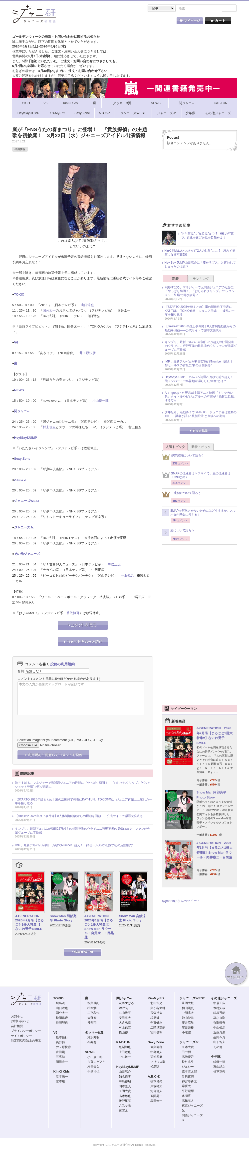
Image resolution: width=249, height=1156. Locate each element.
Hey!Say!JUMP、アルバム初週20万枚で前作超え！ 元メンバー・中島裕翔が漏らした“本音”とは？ (201, 379)
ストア (77, 22)
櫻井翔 (91, 1023)
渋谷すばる (126, 1003)
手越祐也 (93, 1072)
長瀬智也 (62, 1023)
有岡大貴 (125, 1091)
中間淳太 (188, 1013)
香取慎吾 (72, 613)
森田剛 (60, 1052)
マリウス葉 (157, 1062)
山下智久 (219, 1042)
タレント (159, 22)
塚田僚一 (156, 1101)
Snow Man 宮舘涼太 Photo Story (132, 919)
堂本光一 (62, 1077)
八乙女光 (125, 1106)
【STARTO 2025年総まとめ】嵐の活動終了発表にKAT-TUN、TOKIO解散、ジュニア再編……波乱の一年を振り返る (83, 802)
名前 (20, 672)
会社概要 (17, 1026)
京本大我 (188, 1047)
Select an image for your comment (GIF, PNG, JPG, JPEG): (60, 740)
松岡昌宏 (62, 1018)
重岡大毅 (188, 1003)
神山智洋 (188, 1018)
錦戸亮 (123, 1008)
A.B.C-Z (20, 480)
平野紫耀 (188, 1091)
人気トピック (175, 447)
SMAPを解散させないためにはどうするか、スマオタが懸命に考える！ (199, 513)
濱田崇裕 (188, 1028)
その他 (217, 1047)
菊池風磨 (156, 1057)
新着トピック (201, 447)
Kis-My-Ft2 (156, 999)
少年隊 (216, 1057)
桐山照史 (188, 1008)
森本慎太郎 (189, 1072)
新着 (175, 279)
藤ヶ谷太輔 (157, 1008)
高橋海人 (188, 1101)
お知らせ (17, 1017)
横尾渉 (154, 1018)
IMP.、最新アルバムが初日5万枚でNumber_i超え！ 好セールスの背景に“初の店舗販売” (74, 845)
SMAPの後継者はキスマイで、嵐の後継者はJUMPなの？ (196, 476)
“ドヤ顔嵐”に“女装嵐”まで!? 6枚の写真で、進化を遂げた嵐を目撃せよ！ (207, 236)
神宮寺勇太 (189, 1082)
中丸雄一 (125, 1057)
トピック (132, 22)
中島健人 (156, 1052)
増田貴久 (93, 1067)
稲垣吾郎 (219, 1013)
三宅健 (60, 1057)
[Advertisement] (199, 188)
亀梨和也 (125, 1047)
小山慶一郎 (100, 401)
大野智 (91, 1018)
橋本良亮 (156, 1082)
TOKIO (19, 295)
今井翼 (91, 1043)
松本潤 (91, 1008)
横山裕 (123, 1033)
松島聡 (154, 1067)
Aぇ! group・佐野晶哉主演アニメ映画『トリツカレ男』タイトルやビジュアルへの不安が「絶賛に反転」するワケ (201, 397)
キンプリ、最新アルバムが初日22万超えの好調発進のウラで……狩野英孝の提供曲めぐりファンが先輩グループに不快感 (82, 831)
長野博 (60, 1043)
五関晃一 (156, 1096)
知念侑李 (125, 1077)
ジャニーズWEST (27, 501)
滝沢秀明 (93, 1038)
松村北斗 (188, 1062)
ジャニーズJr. (24, 528)
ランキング (201, 279)
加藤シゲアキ (96, 1062)
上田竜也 (125, 1052)
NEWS (19, 390)
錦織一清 (219, 1062)
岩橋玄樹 (188, 1077)
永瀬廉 (186, 1096)
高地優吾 (188, 1057)
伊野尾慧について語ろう (183, 457)
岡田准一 (62, 1062)
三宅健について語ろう (181, 495)
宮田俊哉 (156, 1033)
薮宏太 (123, 1111)
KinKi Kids (61, 1072)
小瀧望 (186, 1033)
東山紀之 (219, 1067)
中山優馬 (127, 576)
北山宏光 (156, 1003)
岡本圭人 (125, 1087)
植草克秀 (219, 1072)
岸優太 (186, 1086)
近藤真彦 (219, 1033)
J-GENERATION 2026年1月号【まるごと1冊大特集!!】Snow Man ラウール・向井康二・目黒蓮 (99, 927)
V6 (16, 343)
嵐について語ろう (178, 532)
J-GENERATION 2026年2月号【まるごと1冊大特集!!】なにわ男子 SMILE (29, 923)
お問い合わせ (20, 1021)
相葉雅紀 (93, 1003)
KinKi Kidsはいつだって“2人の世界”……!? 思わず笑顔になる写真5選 (200, 253)
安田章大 (125, 1018)
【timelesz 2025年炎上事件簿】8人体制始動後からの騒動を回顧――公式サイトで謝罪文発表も (79, 816)
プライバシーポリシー (26, 1031)
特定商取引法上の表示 (26, 1041)
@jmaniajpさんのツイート (181, 901)
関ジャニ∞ (21, 411)
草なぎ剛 (219, 1018)
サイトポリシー (21, 1036)
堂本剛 (60, 1082)
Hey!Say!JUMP (25, 438)
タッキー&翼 (94, 1033)
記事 (104, 22)
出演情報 (19, 149)
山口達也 (87, 305)
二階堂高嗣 (157, 1028)
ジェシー (188, 1067)
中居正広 (114, 565)
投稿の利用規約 (62, 665)
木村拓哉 (219, 1008)
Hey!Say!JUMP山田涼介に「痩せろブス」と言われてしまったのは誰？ (200, 265)
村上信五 (49, 427)
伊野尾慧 (125, 1101)
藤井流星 (188, 1023)
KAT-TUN (123, 1043)
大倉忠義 (125, 1023)
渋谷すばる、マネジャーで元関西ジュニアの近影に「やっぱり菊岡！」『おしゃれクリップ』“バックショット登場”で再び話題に (83, 785)
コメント (23, 679)
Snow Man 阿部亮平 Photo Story (63, 919)
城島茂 (60, 1003)
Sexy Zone (22, 459)
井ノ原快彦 (87, 353)
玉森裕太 (156, 1013)
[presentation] (55, 723)
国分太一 (49, 311)
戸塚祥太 (156, 1087)
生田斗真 (219, 1038)
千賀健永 (156, 1023)
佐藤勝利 (156, 1047)
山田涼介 (125, 1072)
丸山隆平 (125, 1013)
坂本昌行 (62, 1038)
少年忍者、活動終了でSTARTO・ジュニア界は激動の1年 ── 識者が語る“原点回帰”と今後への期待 (201, 414)
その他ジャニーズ (27, 554)
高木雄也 (125, 1096)
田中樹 (186, 1052)
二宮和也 (93, 1013)
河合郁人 (156, 1091)
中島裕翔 (125, 1082)
